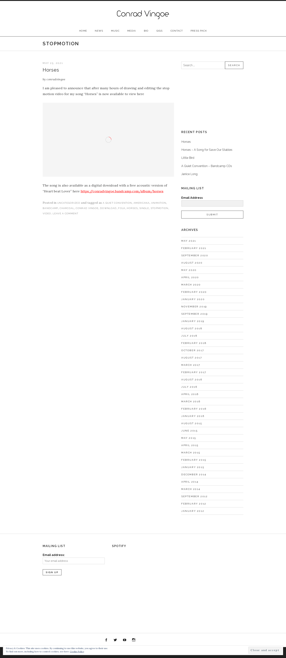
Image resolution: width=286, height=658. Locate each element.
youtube (124, 640)
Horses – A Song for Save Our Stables (206, 149)
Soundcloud (161, 640)
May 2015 (188, 438)
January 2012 (192, 511)
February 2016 (194, 408)
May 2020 (189, 270)
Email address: (54, 555)
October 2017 (192, 350)
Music (115, 30)
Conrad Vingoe (87, 208)
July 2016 (189, 386)
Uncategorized (68, 203)
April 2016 (190, 394)
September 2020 (194, 255)
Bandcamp (152, 640)
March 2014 (190, 489)
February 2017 (193, 372)
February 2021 (193, 248)
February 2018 (194, 343)
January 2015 (192, 467)
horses (132, 208)
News (99, 30)
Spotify (143, 640)
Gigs (159, 30)
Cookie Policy (77, 651)
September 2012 (194, 496)
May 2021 (188, 240)
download (108, 208)
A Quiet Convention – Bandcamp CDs (206, 166)
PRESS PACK (199, 30)
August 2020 (192, 262)
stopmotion (159, 208)
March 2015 (190, 452)
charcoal (67, 208)
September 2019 (194, 313)
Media (131, 30)
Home (83, 30)
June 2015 (189, 430)
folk (121, 208)
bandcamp (50, 208)
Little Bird (187, 158)
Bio (146, 30)
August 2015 (191, 423)
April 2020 (190, 277)
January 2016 (192, 416)
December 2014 (193, 474)
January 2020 (193, 299)
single (144, 208)
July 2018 (189, 335)
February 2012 (193, 503)
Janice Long (189, 174)
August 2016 (191, 379)
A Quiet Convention (117, 203)
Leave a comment (65, 213)
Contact (177, 30)
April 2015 (189, 445)
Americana (142, 203)
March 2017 (190, 365)
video (47, 213)
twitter (115, 640)
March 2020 (191, 284)
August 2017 (191, 357)
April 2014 (190, 481)
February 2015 (193, 460)
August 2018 (191, 328)
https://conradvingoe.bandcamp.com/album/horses (122, 191)
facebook (106, 640)
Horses (51, 70)
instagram (134, 640)
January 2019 (192, 321)
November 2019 (194, 306)
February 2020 (194, 292)
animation (158, 203)
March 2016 (191, 401)
